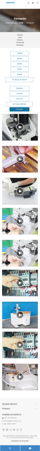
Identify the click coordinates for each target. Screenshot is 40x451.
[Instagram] (17, 429)
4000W (19, 69)
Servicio (20, 35)
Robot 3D (19, 99)
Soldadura (19, 88)
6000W (19, 64)
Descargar (20, 45)
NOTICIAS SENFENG (19, 104)
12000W (19, 53)
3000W (19, 74)
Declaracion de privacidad (20, 441)
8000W (19, 58)
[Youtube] (14, 429)
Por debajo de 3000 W (19, 80)
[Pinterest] (21, 429)
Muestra (20, 40)
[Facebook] (3, 429)
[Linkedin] (7, 429)
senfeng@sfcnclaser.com (12, 421)
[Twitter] (10, 429)
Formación (19, 109)
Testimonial (20, 42)
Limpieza (19, 93)
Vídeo (20, 37)
